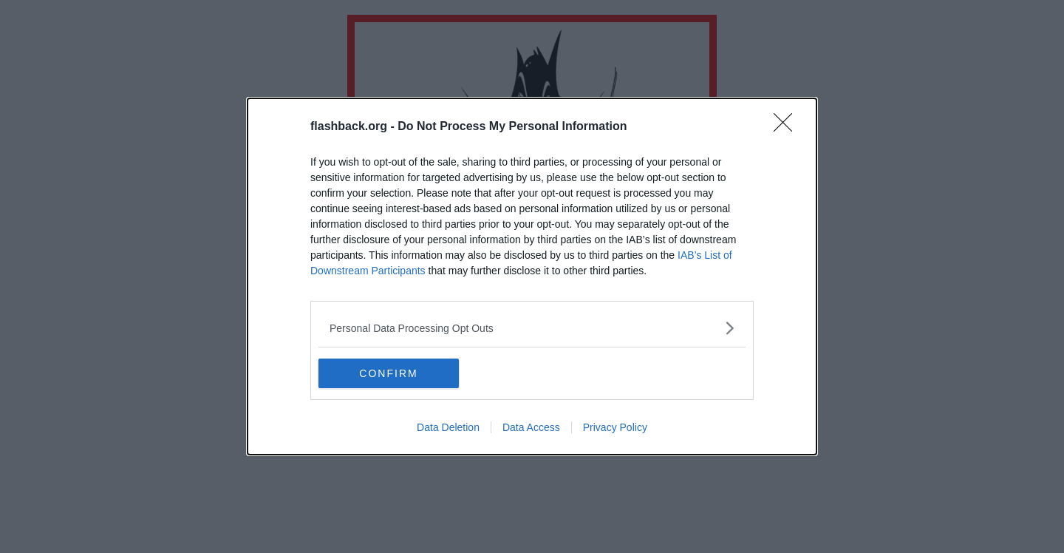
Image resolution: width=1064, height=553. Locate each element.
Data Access (531, 427)
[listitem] (532, 328)
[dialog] (532, 276)
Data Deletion (448, 427)
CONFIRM (388, 373)
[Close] (788, 127)
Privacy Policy (615, 427)
